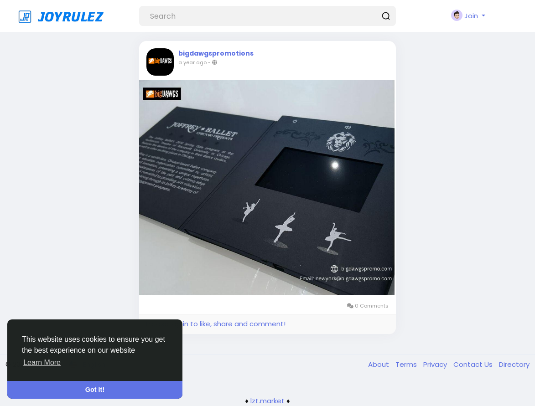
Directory (514, 364)
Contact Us (473, 364)
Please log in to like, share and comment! (216, 324)
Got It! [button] (94, 389)
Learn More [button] (42, 362)
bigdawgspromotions (216, 53)
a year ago (192, 62)
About (379, 364)
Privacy (436, 364)
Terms (407, 364)
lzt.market (267, 401)
